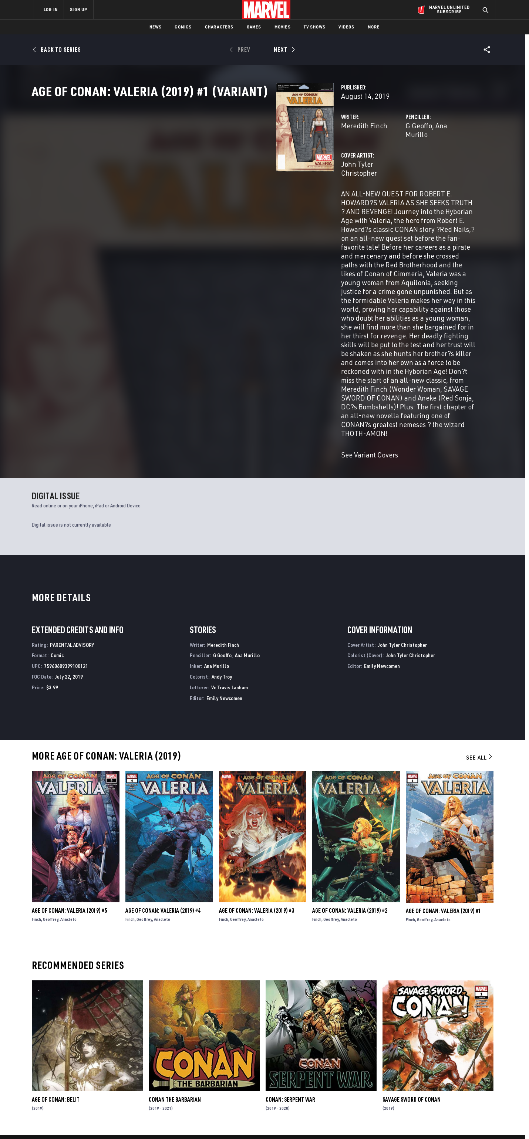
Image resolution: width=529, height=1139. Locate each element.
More (374, 27)
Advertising (179, 1040)
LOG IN (51, 9)
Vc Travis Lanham (229, 560)
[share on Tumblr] (468, 1058)
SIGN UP (78, 9)
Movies (282, 27)
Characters (219, 27)
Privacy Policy (124, 1121)
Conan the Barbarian (175, 972)
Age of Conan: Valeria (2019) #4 (163, 783)
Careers (103, 1061)
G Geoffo (333, 158)
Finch (36, 792)
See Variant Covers (198, 327)
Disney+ (173, 1051)
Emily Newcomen (224, 571)
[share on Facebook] (407, 1059)
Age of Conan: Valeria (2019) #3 (256, 783)
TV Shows (315, 27)
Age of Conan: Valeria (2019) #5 (69, 783)
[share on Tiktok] (407, 1090)
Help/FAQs (105, 1051)
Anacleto (68, 792)
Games (254, 27)
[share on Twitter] (427, 1058)
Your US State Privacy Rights (173, 1121)
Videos (346, 27)
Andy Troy (222, 549)
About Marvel (110, 1040)
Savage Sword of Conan (412, 972)
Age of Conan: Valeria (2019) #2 (349, 783)
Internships (108, 1072)
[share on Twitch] (468, 1074)
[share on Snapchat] (427, 1074)
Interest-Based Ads (392, 1121)
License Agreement (345, 1121)
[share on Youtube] (407, 1074)
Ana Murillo (367, 158)
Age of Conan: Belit (56, 972)
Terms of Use (90, 1121)
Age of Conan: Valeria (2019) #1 (443, 783)
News (155, 27)
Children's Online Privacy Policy (288, 1121)
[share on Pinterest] (447, 1074)
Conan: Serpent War (290, 972)
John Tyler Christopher (205, 187)
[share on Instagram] (447, 1058)
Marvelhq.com (182, 1061)
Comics (183, 27)
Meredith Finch (193, 158)
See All (479, 630)
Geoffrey (50, 792)
